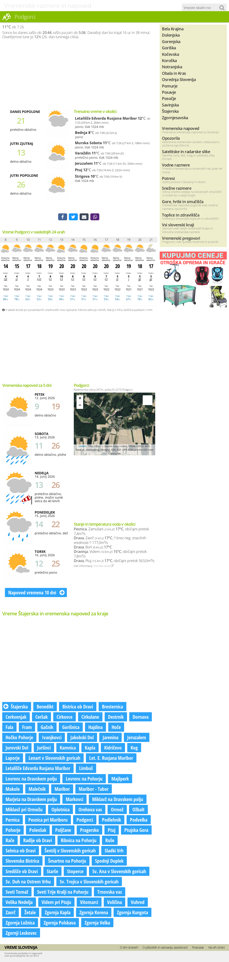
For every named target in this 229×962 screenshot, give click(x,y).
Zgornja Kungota (132, 912)
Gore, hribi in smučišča (183, 201)
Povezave (198, 948)
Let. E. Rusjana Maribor (111, 758)
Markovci (74, 799)
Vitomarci (89, 902)
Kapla (90, 748)
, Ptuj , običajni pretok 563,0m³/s (114, 561)
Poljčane (63, 830)
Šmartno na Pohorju (67, 861)
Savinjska (170, 105)
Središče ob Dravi (22, 871)
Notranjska (172, 66)
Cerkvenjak (16, 717)
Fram (27, 727)
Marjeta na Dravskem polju (31, 799)
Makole (13, 789)
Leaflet (82, 446)
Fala (9, 727)
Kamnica (68, 748)
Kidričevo (113, 748)
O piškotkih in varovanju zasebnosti (165, 948)
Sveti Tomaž (17, 892)
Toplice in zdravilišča (180, 215)
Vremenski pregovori (181, 238)
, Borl (93, 547)
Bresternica (112, 707)
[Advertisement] (78, 74)
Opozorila (171, 138)
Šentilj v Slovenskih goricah (70, 851)
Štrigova (82, 176)
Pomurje (170, 86)
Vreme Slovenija (20, 948)
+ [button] (79, 399)
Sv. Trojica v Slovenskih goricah (89, 882)
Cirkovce (64, 717)
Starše (52, 871)
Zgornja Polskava (60, 923)
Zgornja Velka (97, 923)
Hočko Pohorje (19, 737)
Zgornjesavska (175, 117)
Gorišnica (70, 727)
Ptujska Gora (136, 830)
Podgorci (84, 820)
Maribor (62, 789)
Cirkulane (90, 717)
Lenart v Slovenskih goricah (54, 758)
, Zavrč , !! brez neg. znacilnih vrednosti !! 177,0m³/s (110, 541)
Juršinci (44, 748)
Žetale (30, 912)
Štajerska (15, 707)
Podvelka (138, 820)
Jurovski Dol (17, 748)
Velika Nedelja (19, 902)
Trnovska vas (109, 892)
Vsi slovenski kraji (178, 224)
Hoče (116, 727)
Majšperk (120, 779)
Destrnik (116, 717)
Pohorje (13, 830)
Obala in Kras (174, 73)
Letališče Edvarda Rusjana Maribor (106, 118)
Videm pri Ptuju (56, 902)
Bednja (81, 132)
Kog (134, 748)
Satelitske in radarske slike (186, 151)
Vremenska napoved (180, 128)
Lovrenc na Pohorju (84, 779)
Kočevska (170, 54)
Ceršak (41, 717)
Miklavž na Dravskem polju (117, 799)
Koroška (169, 60)
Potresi (168, 178)
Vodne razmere (176, 165)
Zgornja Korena (93, 912)
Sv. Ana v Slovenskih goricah (119, 871)
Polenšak (37, 830)
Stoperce (75, 871)
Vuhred (137, 902)
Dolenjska (171, 35)
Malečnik (37, 789)
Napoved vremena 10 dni (36, 593)
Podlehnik (111, 820)
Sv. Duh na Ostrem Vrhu (28, 882)
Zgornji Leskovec (21, 933)
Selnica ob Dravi (21, 851)
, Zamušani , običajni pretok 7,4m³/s (111, 532)
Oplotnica (60, 809)
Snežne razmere (176, 188)
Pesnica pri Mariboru (48, 820)
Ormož (117, 809)
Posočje (169, 98)
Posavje (169, 92)
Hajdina (95, 727)
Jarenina (110, 737)
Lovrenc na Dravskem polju (31, 779)
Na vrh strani (216, 948)
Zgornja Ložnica (20, 923)
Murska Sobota (88, 142)
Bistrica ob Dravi (77, 707)
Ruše (109, 840)
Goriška (169, 47)
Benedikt (45, 707)
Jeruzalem (84, 163)
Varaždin (83, 153)
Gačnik (47, 727)
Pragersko (89, 830)
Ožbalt (138, 809)
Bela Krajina (172, 28)
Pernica (12, 820)
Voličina (114, 902)
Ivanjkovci (51, 737)
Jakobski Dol (82, 737)
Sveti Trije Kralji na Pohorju (62, 892)
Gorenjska (171, 41)
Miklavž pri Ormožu (24, 809)
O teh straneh (129, 948)
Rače (10, 840)
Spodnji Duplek (109, 861)
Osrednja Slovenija (179, 79)
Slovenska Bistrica (22, 861)
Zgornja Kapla (57, 912)
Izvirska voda (103, 566)
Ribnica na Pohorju (78, 840)
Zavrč (10, 912)
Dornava (140, 717)
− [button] (79, 406)
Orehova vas (90, 809)
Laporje (13, 758)
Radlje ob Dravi (37, 840)
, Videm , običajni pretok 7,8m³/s (110, 554)
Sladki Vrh (114, 851)
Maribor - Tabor (93, 789)
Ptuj (78, 169)
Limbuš (86, 768)
